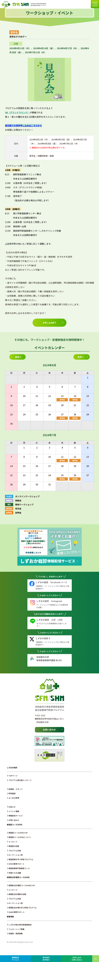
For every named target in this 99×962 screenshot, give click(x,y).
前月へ (18, 357)
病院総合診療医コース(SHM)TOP (22, 885)
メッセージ (13, 841)
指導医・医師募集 (16, 933)
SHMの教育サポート (17, 912)
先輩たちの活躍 (15, 873)
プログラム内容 (15, 850)
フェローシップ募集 (16, 929)
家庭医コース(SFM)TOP (18, 832)
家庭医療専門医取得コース (19, 868)
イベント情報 (14, 811)
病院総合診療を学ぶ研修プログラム (23, 907)
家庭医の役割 (14, 846)
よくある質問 (14, 798)
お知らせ (12, 807)
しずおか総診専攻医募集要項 (20, 924)
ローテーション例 (16, 855)
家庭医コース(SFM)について (20, 837)
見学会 (62, 399)
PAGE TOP (95, 958)
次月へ (80, 357)
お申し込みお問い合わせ (77, 958)
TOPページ (13, 775)
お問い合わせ (14, 820)
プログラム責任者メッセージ (20, 780)
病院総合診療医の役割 (17, 894)
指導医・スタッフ (16, 789)
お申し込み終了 (49, 322)
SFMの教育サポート (16, 864)
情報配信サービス (16, 815)
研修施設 (12, 793)
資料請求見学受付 (46, 958)
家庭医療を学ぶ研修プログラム (21, 859)
